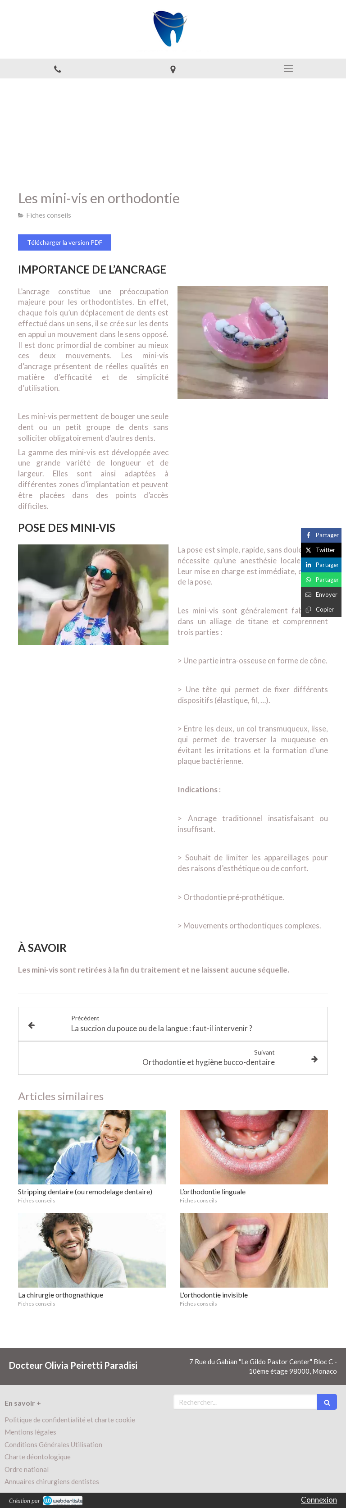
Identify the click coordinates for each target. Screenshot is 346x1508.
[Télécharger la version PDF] (64, 242)
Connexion (319, 1499)
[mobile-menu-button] (288, 68)
